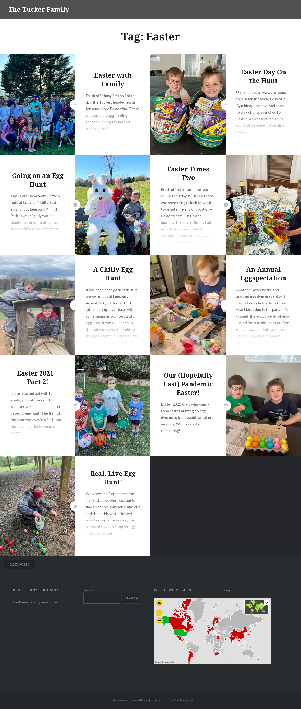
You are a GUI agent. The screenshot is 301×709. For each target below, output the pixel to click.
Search (88, 590)
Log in (228, 590)
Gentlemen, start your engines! (36, 602)
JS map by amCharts (164, 661)
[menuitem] (225, 638)
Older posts (19, 564)
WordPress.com (183, 700)
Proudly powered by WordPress (127, 700)
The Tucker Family (38, 9)
